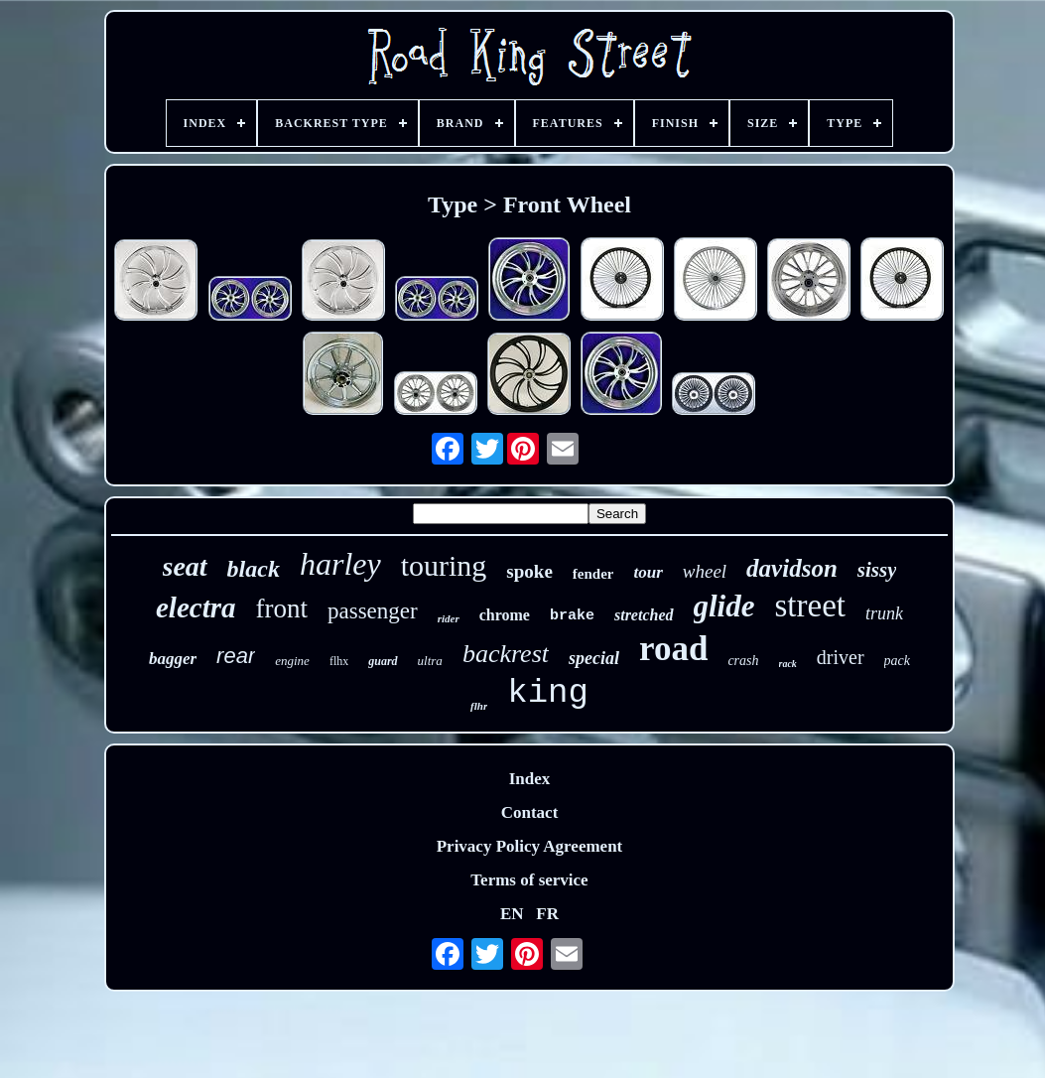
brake (572, 615)
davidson (792, 568)
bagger (172, 658)
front (282, 608)
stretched (644, 614)
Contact (530, 812)
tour (647, 572)
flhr (478, 706)
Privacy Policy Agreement (530, 846)
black (253, 569)
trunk (884, 613)
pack (897, 660)
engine (292, 660)
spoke (529, 571)
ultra (430, 660)
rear (235, 655)
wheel (704, 571)
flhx (338, 661)
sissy (877, 570)
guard (382, 661)
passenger (372, 611)
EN (512, 913)
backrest (505, 653)
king (547, 693)
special (594, 658)
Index (530, 778)
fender (593, 574)
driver (840, 657)
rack (788, 663)
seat (185, 566)
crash (742, 660)
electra (196, 607)
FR (547, 913)
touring (444, 565)
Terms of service (529, 880)
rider (448, 618)
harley (340, 564)
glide (724, 606)
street (810, 605)
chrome (504, 614)
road (673, 648)
